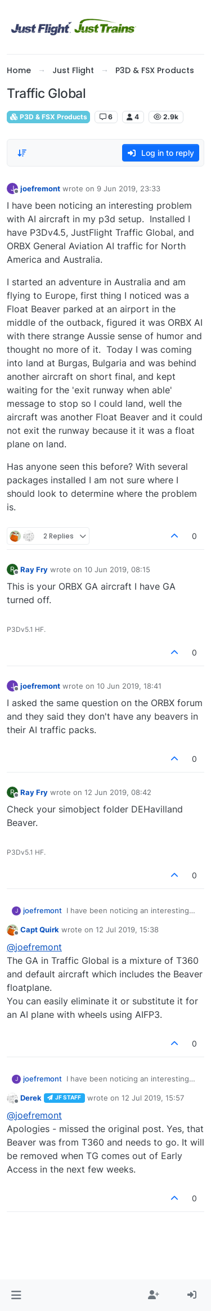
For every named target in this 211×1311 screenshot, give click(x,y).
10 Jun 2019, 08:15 (117, 569)
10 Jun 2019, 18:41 (129, 685)
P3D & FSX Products (48, 117)
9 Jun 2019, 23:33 (128, 188)
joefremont (40, 188)
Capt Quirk (39, 929)
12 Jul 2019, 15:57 (153, 1097)
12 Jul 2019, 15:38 (127, 929)
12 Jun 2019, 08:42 (117, 792)
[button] (16, 1295)
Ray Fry (34, 569)
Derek (31, 1097)
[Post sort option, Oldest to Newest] (22, 153)
